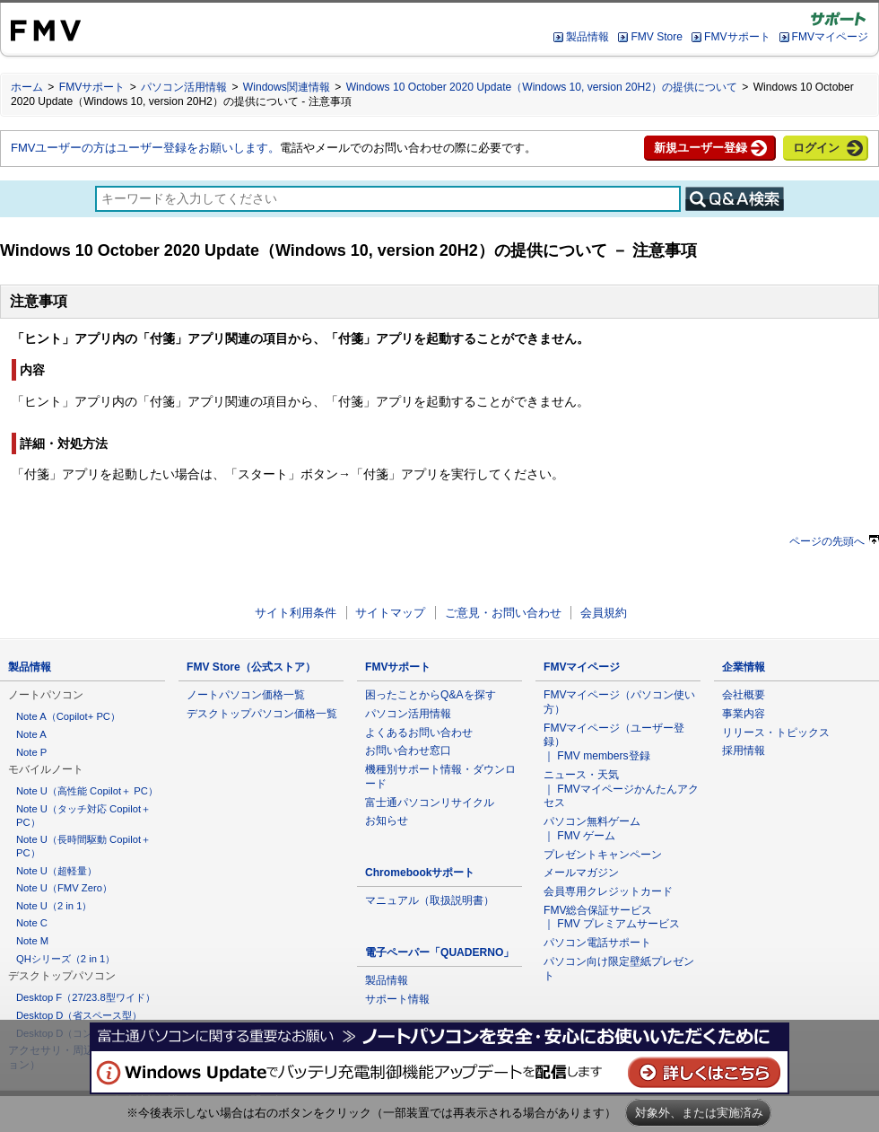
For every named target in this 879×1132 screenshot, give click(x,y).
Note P (31, 752)
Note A (31, 734)
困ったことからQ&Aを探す (430, 695)
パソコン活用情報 (184, 87)
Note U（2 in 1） (53, 905)
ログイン (816, 147)
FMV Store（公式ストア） (251, 667)
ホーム (27, 87)
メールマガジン (581, 872)
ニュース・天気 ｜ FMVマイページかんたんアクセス (621, 788)
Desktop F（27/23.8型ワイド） (85, 997)
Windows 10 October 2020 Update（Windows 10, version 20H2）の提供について (541, 87)
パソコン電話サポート (597, 942)
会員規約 (603, 612)
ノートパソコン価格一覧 (246, 695)
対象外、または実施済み (699, 1112)
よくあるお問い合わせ (419, 732)
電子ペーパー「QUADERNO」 (439, 952)
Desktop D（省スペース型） (79, 1015)
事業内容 (743, 713)
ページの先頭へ (834, 541)
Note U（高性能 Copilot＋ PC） (87, 790)
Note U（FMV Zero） (64, 887)
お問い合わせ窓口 (408, 750)
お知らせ (386, 820)
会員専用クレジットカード (608, 891)
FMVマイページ (830, 37)
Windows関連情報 (286, 87)
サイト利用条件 (295, 612)
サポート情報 (397, 999)
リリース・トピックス (776, 732)
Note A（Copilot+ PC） (68, 716)
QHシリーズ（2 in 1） (65, 958)
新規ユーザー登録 (700, 147)
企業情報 (743, 667)
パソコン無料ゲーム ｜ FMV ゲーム (592, 828)
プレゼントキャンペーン (603, 854)
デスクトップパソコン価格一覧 (262, 713)
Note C (32, 922)
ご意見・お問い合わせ (503, 612)
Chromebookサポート (420, 872)
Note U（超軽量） (56, 870)
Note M (32, 940)
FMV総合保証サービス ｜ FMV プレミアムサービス (612, 917)
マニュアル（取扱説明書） (429, 900)
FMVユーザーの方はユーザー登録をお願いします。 (145, 147)
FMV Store (657, 37)
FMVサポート (737, 37)
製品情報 (587, 37)
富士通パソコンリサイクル (429, 802)
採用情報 (743, 750)
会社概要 (743, 695)
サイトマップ (390, 612)
